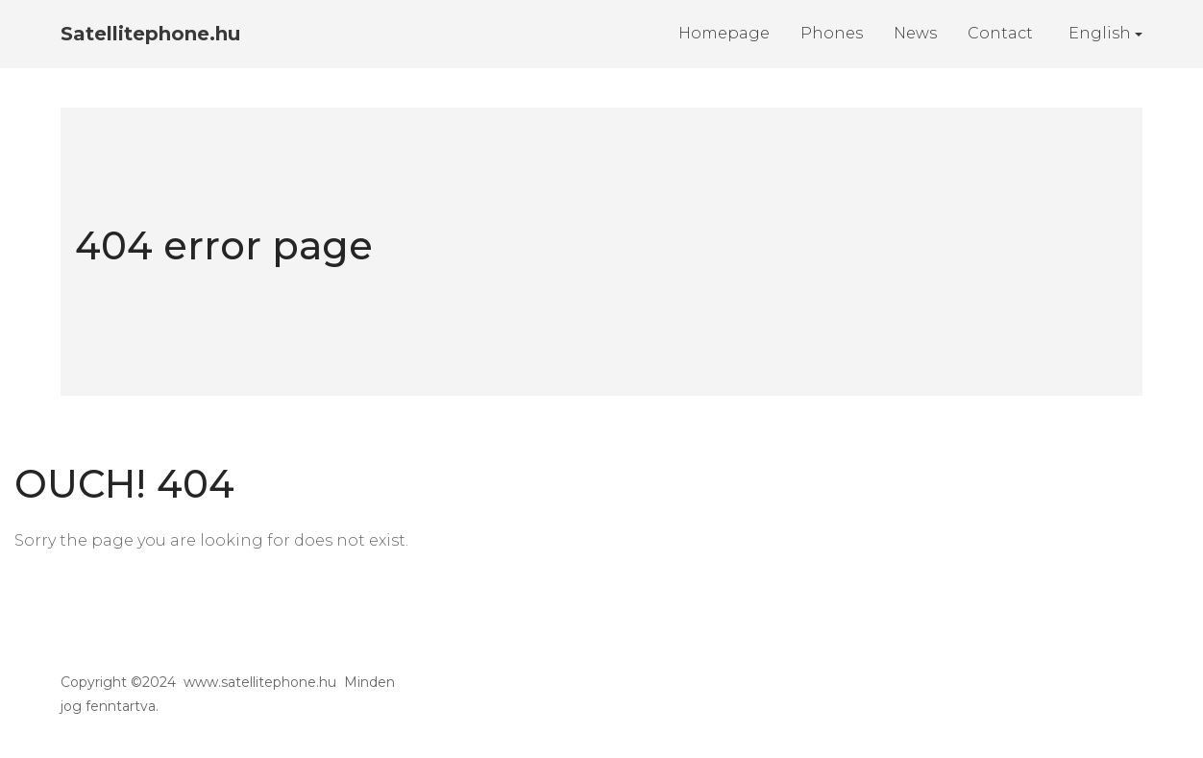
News (915, 33)
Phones (831, 33)
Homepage (724, 33)
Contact (1000, 33)
